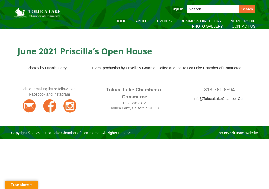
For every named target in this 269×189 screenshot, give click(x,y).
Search (247, 9)
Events (164, 21)
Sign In (177, 9)
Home (120, 21)
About (141, 21)
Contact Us (243, 26)
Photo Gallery (207, 26)
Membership (243, 21)
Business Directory (201, 21)
